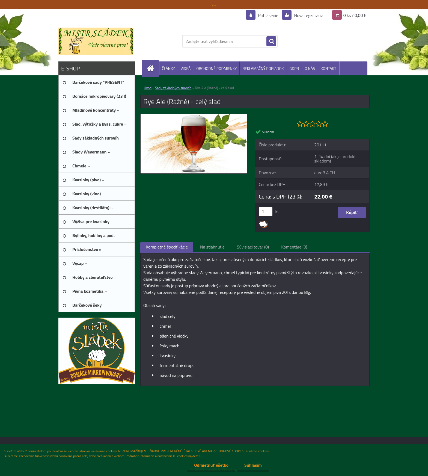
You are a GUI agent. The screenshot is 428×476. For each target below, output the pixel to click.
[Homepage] (152, 68)
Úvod (147, 88)
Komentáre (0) (294, 247)
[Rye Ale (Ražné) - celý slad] (194, 116)
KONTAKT (328, 68)
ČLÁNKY (168, 68)
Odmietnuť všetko (211, 465)
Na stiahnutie (212, 247)
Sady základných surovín (173, 88)
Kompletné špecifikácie (167, 247)
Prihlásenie (268, 15)
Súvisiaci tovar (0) (253, 247)
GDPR (294, 68)
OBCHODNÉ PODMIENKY (216, 68)
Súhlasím (253, 465)
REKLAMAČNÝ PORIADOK (263, 68)
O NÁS (310, 68)
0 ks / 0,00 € (354, 15)
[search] (271, 41)
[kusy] (265, 211)
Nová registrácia (308, 15)
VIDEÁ (186, 68)
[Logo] (95, 41)
